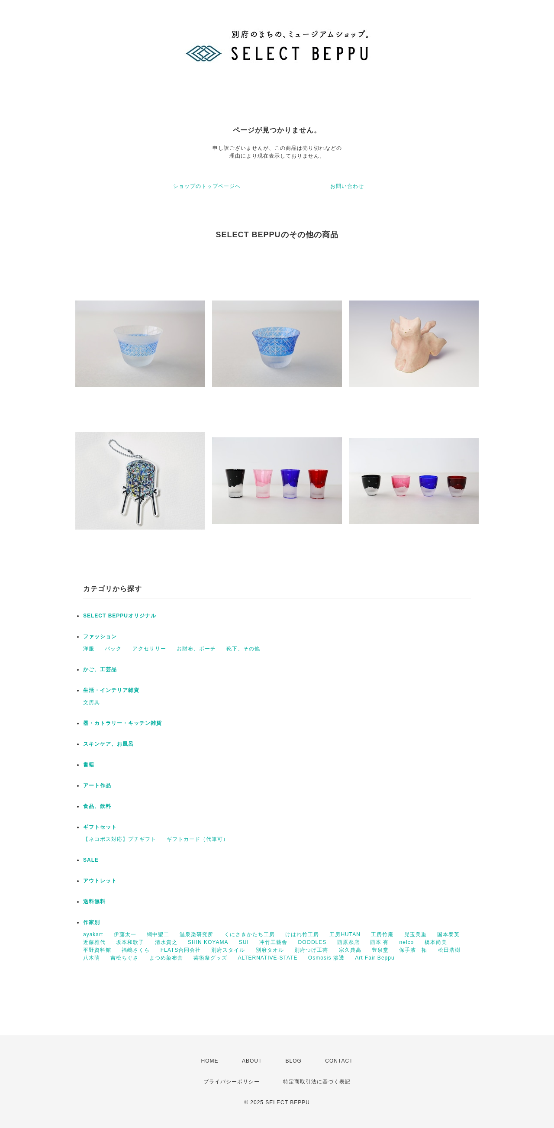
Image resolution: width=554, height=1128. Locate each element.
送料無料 (94, 902)
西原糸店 (348, 942)
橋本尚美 (436, 942)
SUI (244, 942)
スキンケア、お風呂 (108, 744)
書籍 (88, 765)
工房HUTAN (344, 934)
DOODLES (312, 942)
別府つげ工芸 (311, 950)
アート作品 (97, 785)
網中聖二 (158, 934)
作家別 (91, 922)
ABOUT (252, 1061)
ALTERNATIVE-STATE (267, 958)
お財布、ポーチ (196, 649)
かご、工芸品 (100, 669)
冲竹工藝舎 (273, 942)
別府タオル (270, 950)
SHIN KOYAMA (208, 942)
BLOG (294, 1061)
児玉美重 (415, 934)
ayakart (93, 934)
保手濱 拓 (413, 950)
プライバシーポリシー (231, 1082)
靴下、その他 (243, 649)
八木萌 (91, 958)
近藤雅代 (94, 942)
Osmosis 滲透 (326, 958)
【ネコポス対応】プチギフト (119, 839)
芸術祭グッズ (210, 958)
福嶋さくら (136, 950)
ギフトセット (100, 827)
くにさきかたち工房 (249, 934)
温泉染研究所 (196, 934)
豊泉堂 (380, 950)
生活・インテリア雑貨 (111, 690)
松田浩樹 (449, 950)
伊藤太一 (125, 934)
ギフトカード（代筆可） (198, 839)
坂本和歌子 (130, 942)
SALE (91, 860)
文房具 (91, 702)
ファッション (100, 636)
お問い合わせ (347, 186)
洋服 (88, 649)
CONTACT (339, 1061)
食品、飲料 (97, 806)
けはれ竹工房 (302, 934)
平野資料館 (97, 950)
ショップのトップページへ (207, 186)
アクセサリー (149, 649)
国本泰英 (448, 934)
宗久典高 (350, 950)
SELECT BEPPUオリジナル (119, 616)
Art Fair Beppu (374, 958)
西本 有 (379, 942)
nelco (406, 942)
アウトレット (100, 881)
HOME (210, 1061)
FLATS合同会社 (181, 950)
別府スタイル (228, 950)
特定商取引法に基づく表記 (317, 1082)
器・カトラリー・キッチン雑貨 (122, 723)
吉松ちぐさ (124, 958)
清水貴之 (166, 942)
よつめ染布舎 (166, 958)
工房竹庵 (382, 934)
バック (113, 649)
